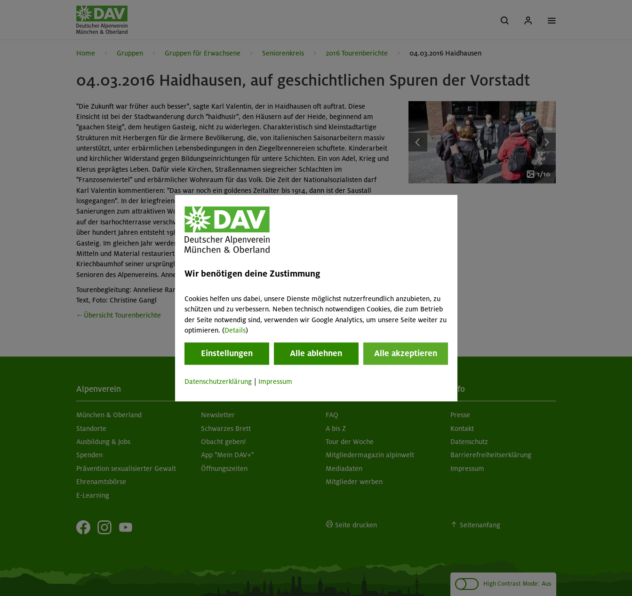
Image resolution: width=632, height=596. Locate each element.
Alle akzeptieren (405, 354)
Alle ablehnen (316, 354)
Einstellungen (227, 354)
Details (235, 330)
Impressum (275, 382)
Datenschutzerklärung (218, 382)
